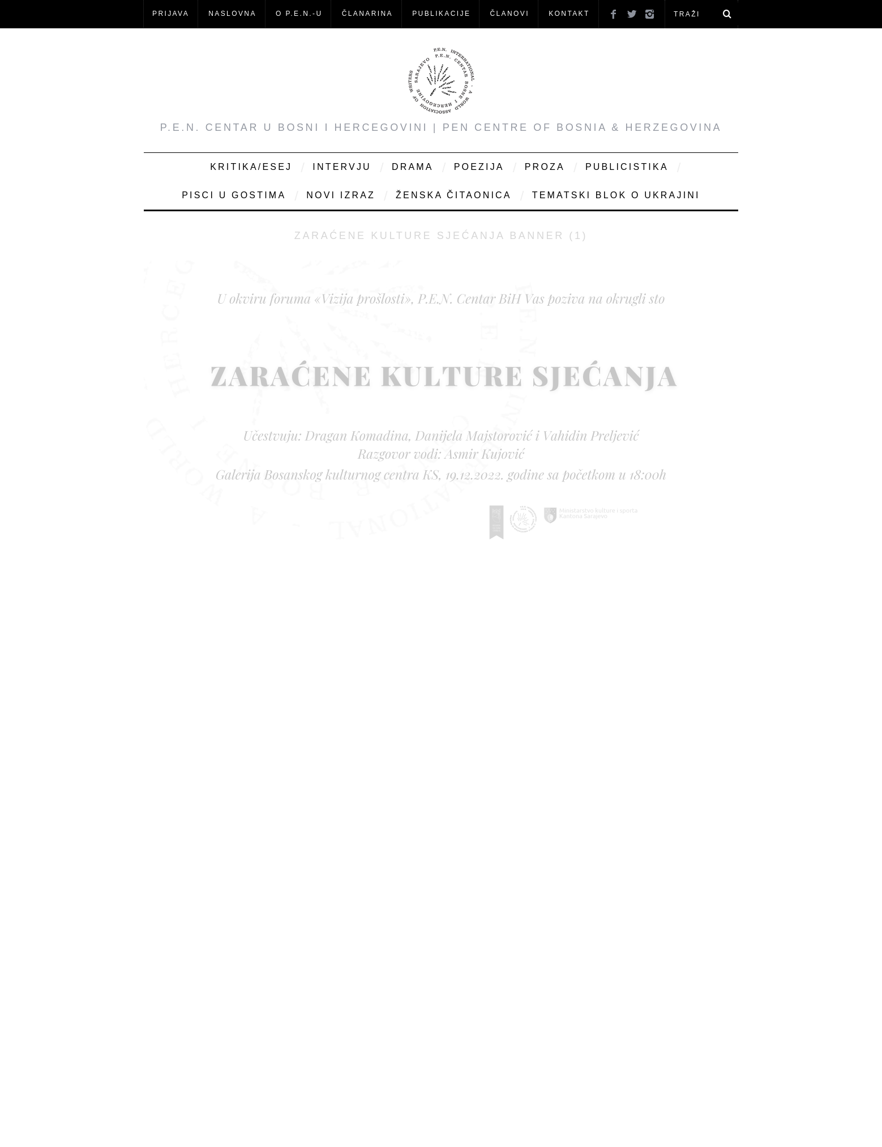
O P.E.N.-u (299, 14)
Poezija (479, 167)
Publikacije (441, 14)
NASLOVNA (232, 14)
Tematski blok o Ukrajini (616, 195)
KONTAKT (569, 14)
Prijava (170, 14)
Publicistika (627, 167)
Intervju (341, 167)
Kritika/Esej (251, 167)
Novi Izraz (340, 195)
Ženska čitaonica (454, 195)
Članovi (509, 14)
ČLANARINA (367, 14)
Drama (413, 167)
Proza (545, 167)
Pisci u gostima (234, 195)
